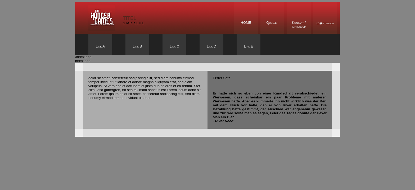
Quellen (272, 23)
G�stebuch (325, 23)
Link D (211, 46)
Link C (174, 46)
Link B (137, 46)
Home (246, 23)
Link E (248, 46)
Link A (100, 46)
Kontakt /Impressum (298, 24)
